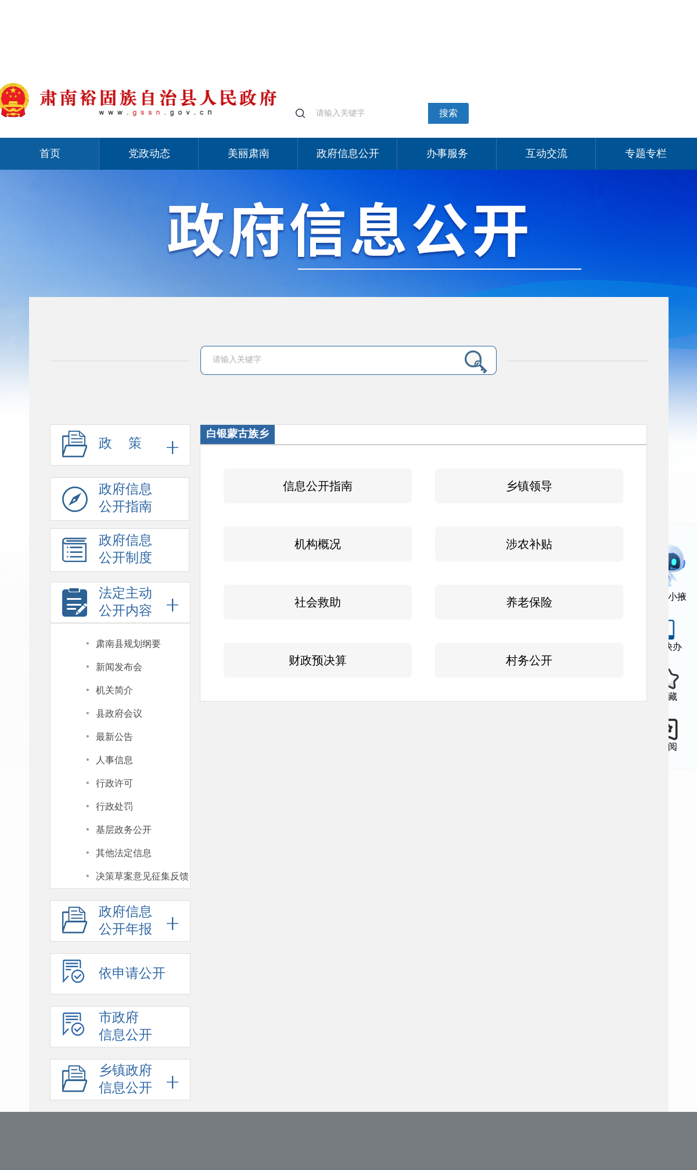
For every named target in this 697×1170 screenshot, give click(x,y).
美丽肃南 (249, 153)
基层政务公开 (124, 830)
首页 (49, 153)
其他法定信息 (124, 853)
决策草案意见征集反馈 (142, 876)
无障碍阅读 (621, 5)
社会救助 (317, 602)
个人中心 (532, 6)
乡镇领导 (529, 486)
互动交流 (546, 153)
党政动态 (149, 153)
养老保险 (529, 602)
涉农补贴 (529, 544)
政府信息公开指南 (107, 501)
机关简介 (114, 690)
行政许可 (114, 783)
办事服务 (447, 153)
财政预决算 (318, 660)
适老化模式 (574, 5)
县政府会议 (119, 713)
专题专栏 (646, 153)
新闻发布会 (119, 667)
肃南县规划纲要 (128, 644)
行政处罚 (114, 806)
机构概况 (317, 544)
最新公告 (114, 737)
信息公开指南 (318, 486)
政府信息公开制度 (107, 552)
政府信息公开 (348, 153)
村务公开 (529, 660)
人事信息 (114, 760)
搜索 (448, 113)
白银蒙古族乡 (237, 433)
